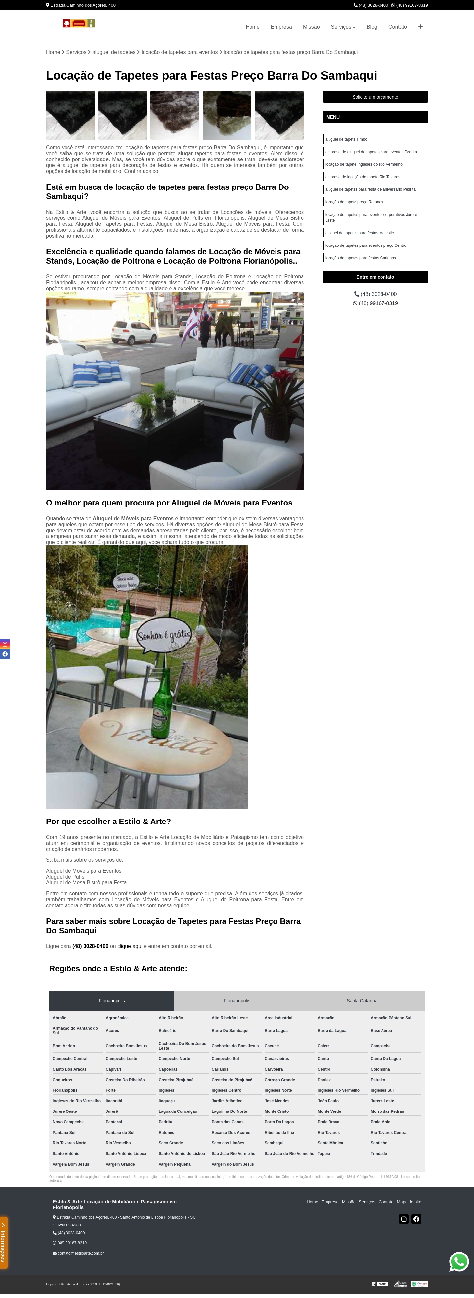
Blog (372, 27)
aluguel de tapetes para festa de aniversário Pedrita (370, 189)
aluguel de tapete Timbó (346, 139)
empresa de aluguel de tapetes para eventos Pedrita (371, 152)
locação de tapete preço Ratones (354, 202)
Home (253, 27)
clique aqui (130, 946)
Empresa (281, 27)
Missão (311, 27)
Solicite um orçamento (375, 97)
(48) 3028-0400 (371, 5)
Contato (397, 27)
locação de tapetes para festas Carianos (360, 258)
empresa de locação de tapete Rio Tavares (362, 177)
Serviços (341, 27)
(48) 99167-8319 (409, 5)
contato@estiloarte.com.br (78, 1253)
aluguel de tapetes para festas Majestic (359, 233)
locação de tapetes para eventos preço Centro (365, 245)
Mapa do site (409, 1201)
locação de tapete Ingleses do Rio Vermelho (364, 164)
